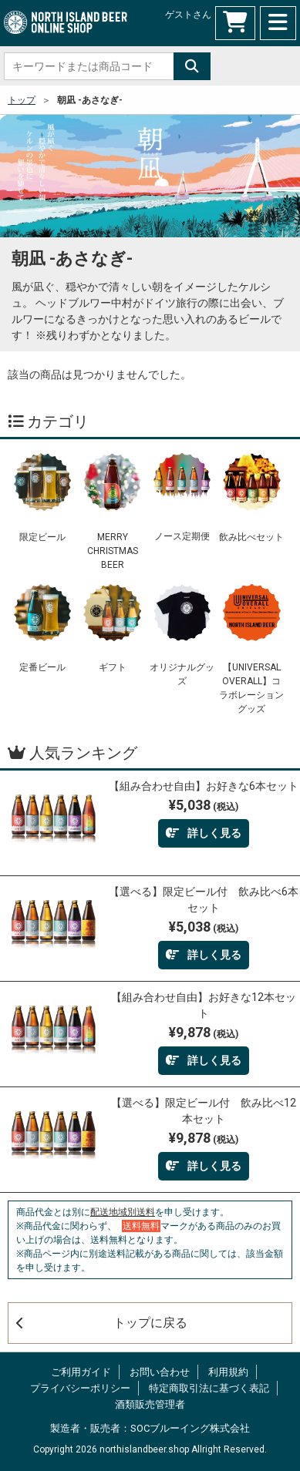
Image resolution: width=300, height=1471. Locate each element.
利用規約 (228, 1372)
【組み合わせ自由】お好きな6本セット (203, 786)
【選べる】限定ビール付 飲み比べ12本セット (203, 1111)
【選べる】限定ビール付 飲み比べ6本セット (203, 899)
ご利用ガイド (81, 1372)
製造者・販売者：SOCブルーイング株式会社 (150, 1428)
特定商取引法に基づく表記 (209, 1388)
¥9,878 (203, 1032)
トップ (21, 100)
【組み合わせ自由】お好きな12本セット (203, 1005)
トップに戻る (101, 1322)
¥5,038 (203, 805)
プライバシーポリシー (80, 1388)
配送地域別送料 (122, 1212)
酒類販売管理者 (150, 1404)
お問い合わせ (160, 1372)
